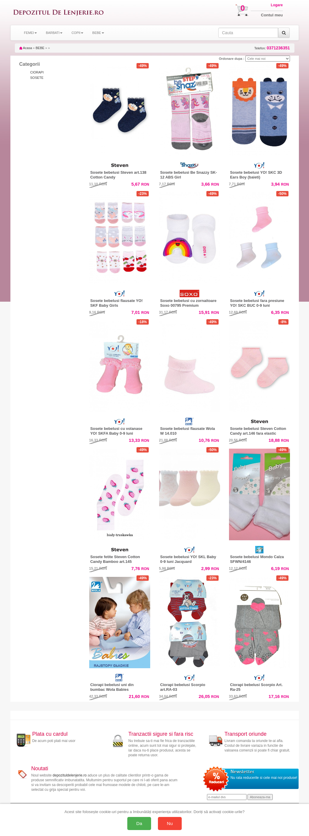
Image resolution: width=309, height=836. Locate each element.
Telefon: (272, 48)
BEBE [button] (98, 33)
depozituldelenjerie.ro (70, 775)
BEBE (40, 48)
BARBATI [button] (54, 33)
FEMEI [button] (30, 33)
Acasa (25, 48)
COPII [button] (77, 33)
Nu (170, 823)
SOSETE (37, 77)
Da (139, 823)
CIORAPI (37, 72)
